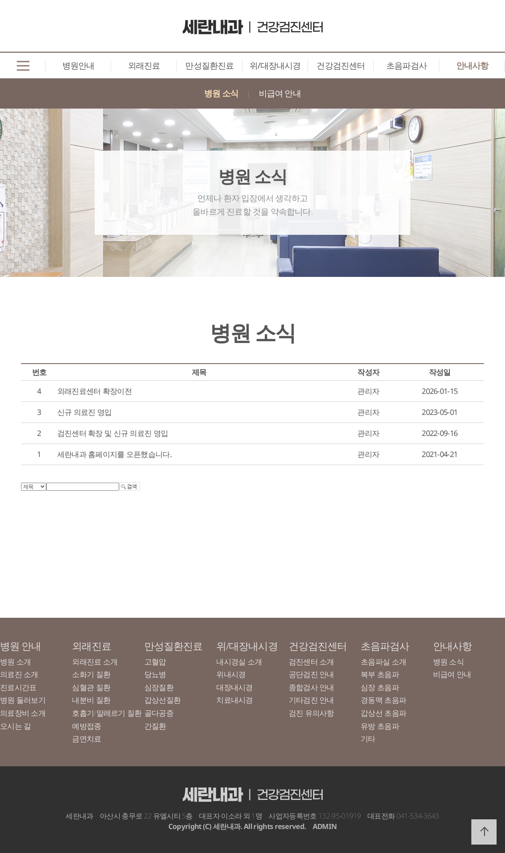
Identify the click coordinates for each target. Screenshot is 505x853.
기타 (368, 738)
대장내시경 (234, 687)
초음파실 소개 (383, 661)
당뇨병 (155, 674)
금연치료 (86, 738)
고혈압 (155, 661)
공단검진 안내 (311, 674)
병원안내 (78, 65)
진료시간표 (18, 687)
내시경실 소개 (239, 661)
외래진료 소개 (94, 661)
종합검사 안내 (311, 687)
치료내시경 (234, 700)
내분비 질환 (91, 700)
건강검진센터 (340, 65)
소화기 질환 (91, 674)
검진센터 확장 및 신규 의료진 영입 (112, 433)
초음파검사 (406, 65)
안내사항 (472, 65)
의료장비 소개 (22, 713)
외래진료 (144, 65)
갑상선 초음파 (383, 713)
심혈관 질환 (91, 687)
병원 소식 (221, 93)
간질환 (155, 726)
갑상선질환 (162, 700)
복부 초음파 (380, 674)
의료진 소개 (19, 674)
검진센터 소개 (311, 661)
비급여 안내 (280, 93)
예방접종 (86, 726)
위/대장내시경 (275, 65)
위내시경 (230, 674)
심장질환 (158, 687)
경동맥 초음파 (383, 700)
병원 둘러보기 (22, 700)
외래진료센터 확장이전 (94, 391)
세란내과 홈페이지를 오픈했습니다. (114, 454)
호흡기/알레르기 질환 (106, 713)
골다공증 (158, 713)
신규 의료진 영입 (84, 412)
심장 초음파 (380, 687)
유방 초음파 (380, 726)
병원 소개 (15, 661)
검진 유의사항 (311, 713)
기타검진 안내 (311, 700)
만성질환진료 (209, 65)
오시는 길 (15, 726)
